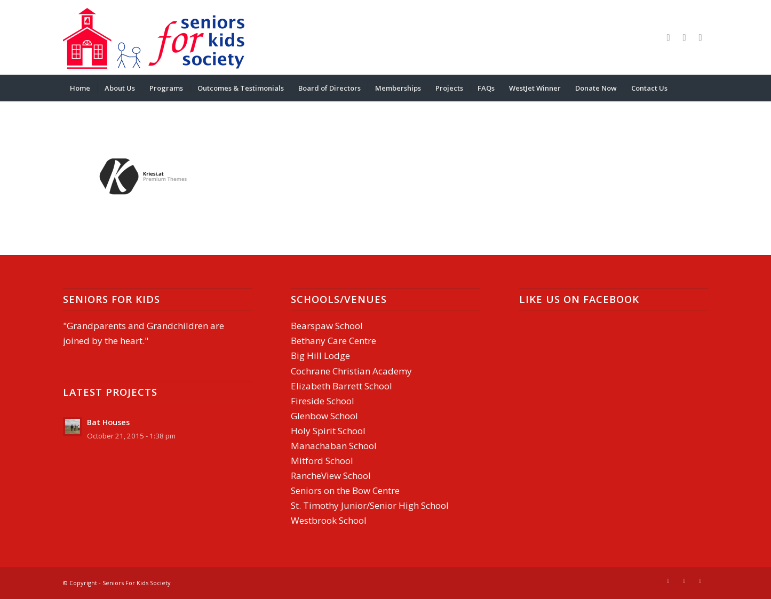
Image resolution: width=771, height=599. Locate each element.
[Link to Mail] (685, 37)
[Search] (701, 88)
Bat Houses (108, 422)
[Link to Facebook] (669, 37)
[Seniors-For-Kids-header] (153, 37)
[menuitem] (80, 88)
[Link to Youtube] (701, 37)
